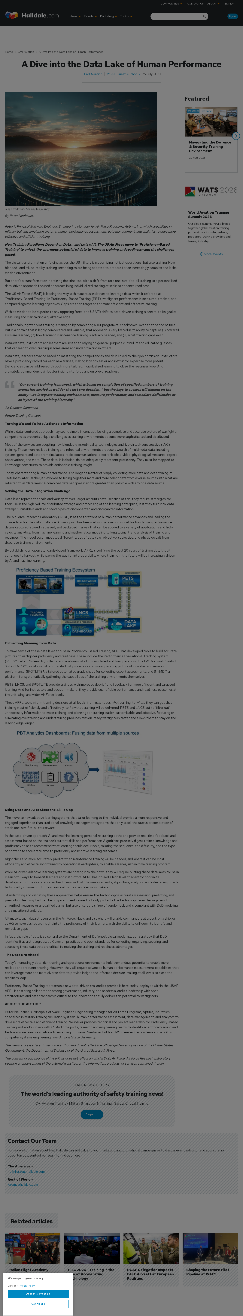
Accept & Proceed (38, 1303)
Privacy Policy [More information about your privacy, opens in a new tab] (27, 1296)
